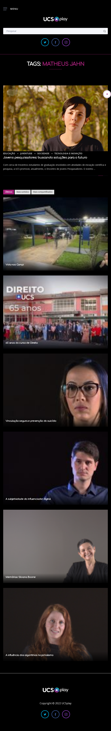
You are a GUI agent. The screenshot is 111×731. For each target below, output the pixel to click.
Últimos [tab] (8, 192)
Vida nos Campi (15, 264)
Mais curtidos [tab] (23, 192)
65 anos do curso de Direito (22, 343)
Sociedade (43, 153)
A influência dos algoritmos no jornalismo (29, 655)
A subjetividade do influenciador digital (28, 499)
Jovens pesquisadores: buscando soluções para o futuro (45, 157)
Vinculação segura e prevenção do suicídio (31, 421)
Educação (9, 153)
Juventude (26, 153)
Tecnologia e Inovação (68, 153)
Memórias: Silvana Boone (21, 577)
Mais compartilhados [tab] (42, 192)
